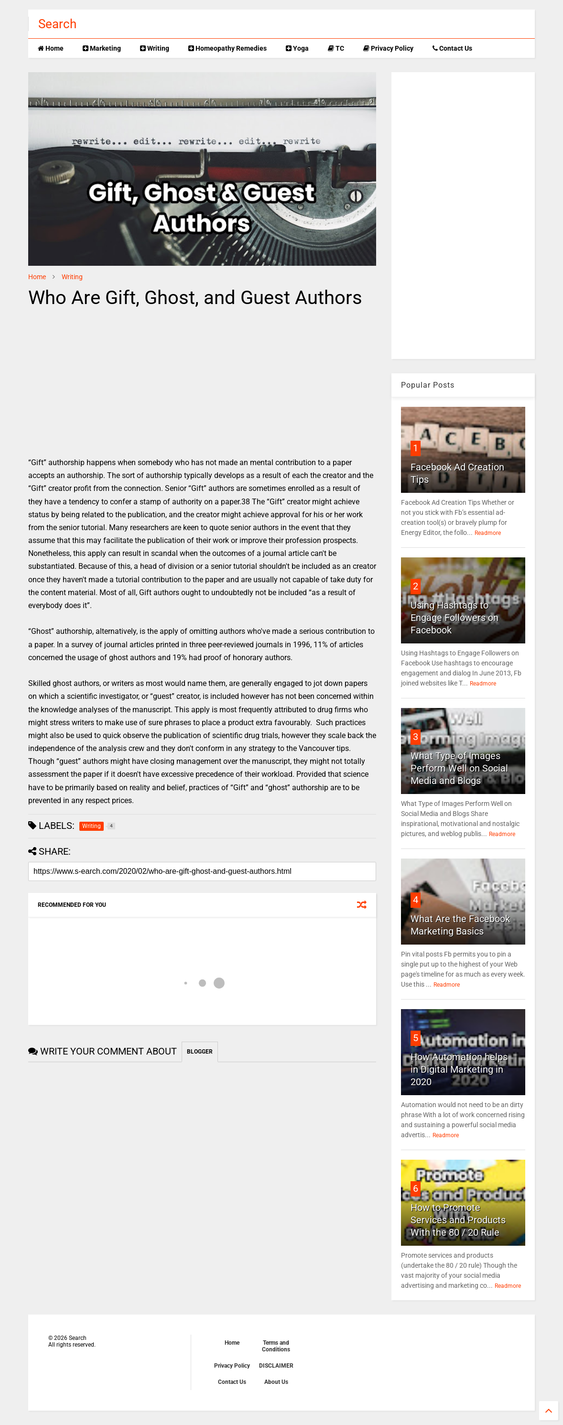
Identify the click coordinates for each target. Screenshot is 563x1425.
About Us (276, 1382)
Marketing (102, 48)
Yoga (297, 48)
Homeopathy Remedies (227, 48)
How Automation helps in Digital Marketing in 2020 (459, 1069)
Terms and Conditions (276, 1346)
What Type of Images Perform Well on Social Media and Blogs (459, 768)
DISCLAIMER (276, 1365)
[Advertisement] (108, 384)
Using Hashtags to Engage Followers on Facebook (454, 617)
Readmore (488, 533)
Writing (154, 48)
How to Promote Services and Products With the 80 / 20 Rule (458, 1220)
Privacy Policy (388, 48)
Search (57, 24)
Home (51, 48)
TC (336, 48)
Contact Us (452, 48)
